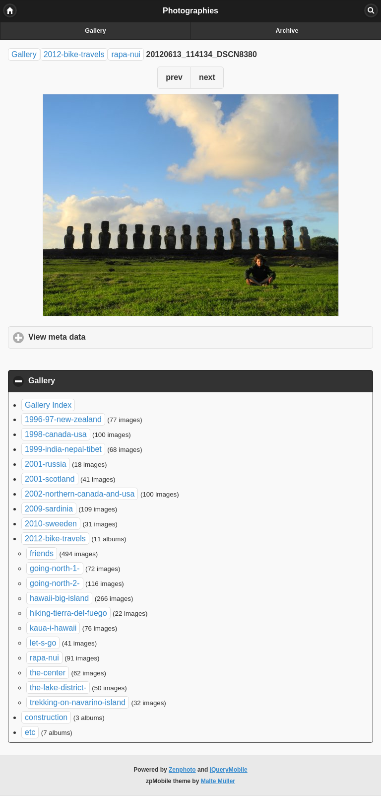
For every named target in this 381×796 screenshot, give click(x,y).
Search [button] (371, 10)
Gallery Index (48, 405)
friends (42, 553)
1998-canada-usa (56, 434)
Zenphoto (182, 769)
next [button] (207, 77)
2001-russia (45, 464)
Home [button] (9, 10)
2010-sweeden (51, 523)
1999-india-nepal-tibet (63, 449)
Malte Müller (218, 781)
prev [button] (174, 77)
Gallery (95, 30)
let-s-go (43, 643)
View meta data (103, 336)
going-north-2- (55, 583)
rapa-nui (125, 54)
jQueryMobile (229, 769)
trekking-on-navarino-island (78, 702)
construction (46, 717)
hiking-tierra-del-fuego (68, 613)
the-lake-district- (58, 687)
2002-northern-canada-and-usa (79, 494)
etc (30, 732)
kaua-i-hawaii (53, 628)
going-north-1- (55, 568)
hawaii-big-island (59, 598)
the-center (47, 672)
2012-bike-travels (74, 54)
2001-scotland (50, 479)
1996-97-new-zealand (63, 419)
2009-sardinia (49, 509)
